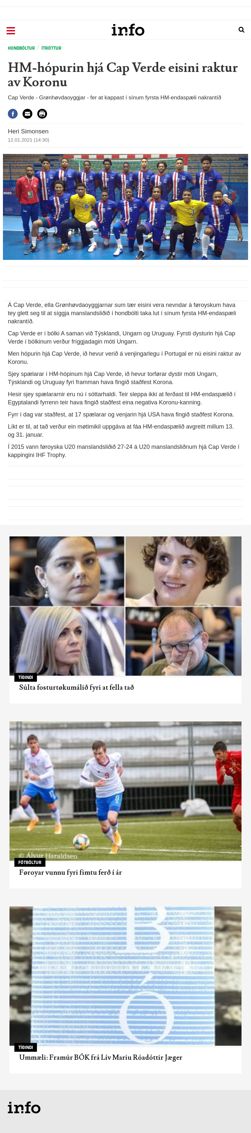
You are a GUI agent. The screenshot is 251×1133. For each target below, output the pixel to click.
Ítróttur (51, 48)
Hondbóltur (21, 48)
